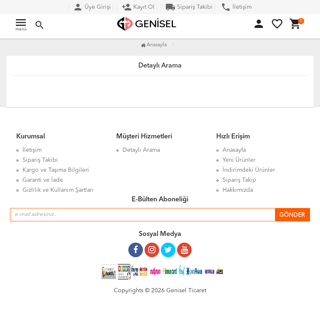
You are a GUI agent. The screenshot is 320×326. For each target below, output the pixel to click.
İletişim (236, 7)
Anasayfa (154, 45)
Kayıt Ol (138, 7)
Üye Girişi (92, 7)
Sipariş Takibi (188, 7)
